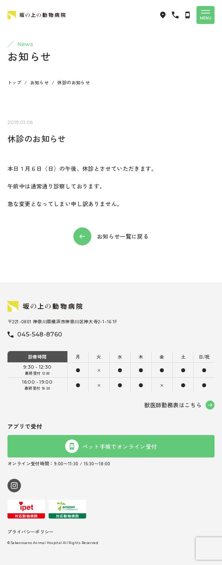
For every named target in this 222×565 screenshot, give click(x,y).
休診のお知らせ (73, 82)
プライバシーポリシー (30, 531)
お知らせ (39, 82)
